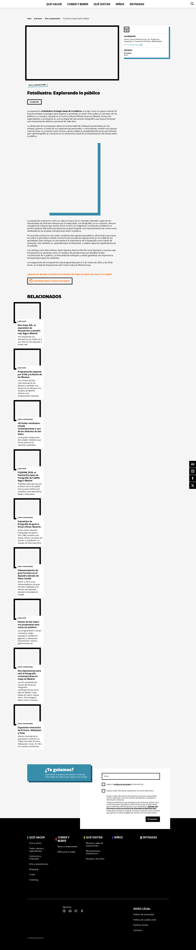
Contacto (137, 930)
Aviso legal (142, 908)
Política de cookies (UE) (144, 920)
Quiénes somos (140, 925)
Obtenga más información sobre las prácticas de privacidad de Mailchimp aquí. (132, 807)
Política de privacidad (143, 914)
